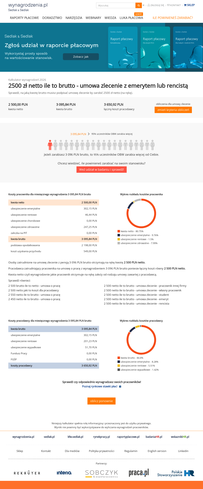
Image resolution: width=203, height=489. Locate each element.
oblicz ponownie (101, 401)
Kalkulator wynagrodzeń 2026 (27, 80)
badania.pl (154, 437)
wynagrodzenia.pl (23, 437)
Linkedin (183, 451)
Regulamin (130, 451)
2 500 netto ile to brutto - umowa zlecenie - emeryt (136, 299)
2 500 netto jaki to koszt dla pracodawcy (33, 290)
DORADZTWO (52, 18)
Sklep (189, 5)
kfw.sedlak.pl (75, 437)
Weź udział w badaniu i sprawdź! (101, 169)
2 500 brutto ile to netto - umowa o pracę (34, 286)
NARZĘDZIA (74, 17)
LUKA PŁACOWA (131, 18)
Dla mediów (72, 451)
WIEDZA (110, 18)
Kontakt (174, 5)
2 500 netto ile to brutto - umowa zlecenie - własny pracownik (142, 290)
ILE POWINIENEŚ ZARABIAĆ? (173, 18)
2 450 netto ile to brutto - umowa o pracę (34, 299)
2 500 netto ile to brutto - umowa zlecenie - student (136, 295)
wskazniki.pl (180, 437)
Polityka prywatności (101, 451)
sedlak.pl (49, 437)
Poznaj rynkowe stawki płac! (99, 386)
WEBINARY (93, 17)
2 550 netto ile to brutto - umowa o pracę (34, 295)
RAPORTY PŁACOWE (24, 17)
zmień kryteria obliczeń (173, 110)
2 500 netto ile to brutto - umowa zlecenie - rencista (136, 303)
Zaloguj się (156, 5)
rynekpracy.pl (101, 437)
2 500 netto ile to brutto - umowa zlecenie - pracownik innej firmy (145, 286)
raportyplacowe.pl (128, 437)
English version (157, 451)
